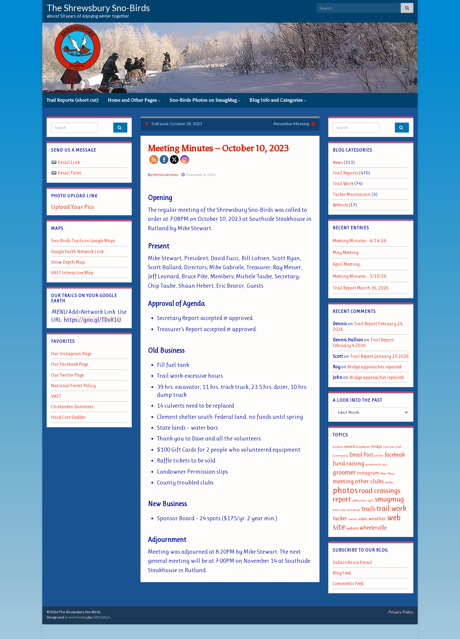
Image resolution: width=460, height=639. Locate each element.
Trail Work (343, 183)
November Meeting (291, 123)
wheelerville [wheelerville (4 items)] (373, 527)
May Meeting (345, 252)
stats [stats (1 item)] (336, 510)
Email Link (69, 162)
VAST (56, 396)
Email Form (69, 173)
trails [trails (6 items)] (368, 508)
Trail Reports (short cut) (73, 100)
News (174, 174)
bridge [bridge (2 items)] (376, 446)
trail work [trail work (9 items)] (391, 508)
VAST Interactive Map (72, 272)
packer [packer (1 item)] (389, 482)
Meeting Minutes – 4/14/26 (359, 240)
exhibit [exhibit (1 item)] (378, 455)
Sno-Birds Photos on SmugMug (205, 100)
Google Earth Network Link (77, 251)
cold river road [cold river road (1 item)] (392, 447)
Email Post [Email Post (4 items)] (361, 454)
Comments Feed (348, 583)
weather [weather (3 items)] (377, 518)
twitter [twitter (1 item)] (352, 519)
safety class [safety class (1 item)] (359, 500)
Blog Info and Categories (277, 100)
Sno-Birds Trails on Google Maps (83, 240)
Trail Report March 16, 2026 (361, 288)
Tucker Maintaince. (352, 194)
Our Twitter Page (67, 375)
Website (340, 205)
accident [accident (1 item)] (338, 447)
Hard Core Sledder (68, 417)
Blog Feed (342, 573)
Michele (159, 174)
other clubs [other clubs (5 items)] (369, 481)
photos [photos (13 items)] (345, 490)
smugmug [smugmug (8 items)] (389, 499)
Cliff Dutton (101, 617)
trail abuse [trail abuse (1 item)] (353, 510)
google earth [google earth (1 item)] (373, 464)
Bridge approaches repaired (374, 366)
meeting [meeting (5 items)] (343, 481)
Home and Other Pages (134, 100)
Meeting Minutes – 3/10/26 (359, 276)
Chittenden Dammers (72, 406)
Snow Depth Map (68, 262)
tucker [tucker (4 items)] (340, 518)
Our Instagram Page (71, 353)
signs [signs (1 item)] (370, 500)
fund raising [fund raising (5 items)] (348, 463)
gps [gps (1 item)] (385, 464)
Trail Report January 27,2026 (379, 356)
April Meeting (346, 264)
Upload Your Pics (72, 206)
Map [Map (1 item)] (383, 473)
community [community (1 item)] (340, 455)
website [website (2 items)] (352, 528)
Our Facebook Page (69, 364)
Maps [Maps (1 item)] (391, 473)
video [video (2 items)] (362, 518)
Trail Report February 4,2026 (363, 342)
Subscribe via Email (352, 562)
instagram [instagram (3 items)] (368, 473)
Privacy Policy (400, 611)
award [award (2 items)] (349, 446)
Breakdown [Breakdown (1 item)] (363, 447)
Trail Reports (345, 173)
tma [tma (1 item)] (342, 510)
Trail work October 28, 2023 (176, 123)
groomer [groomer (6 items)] (344, 472)
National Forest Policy (73, 385)
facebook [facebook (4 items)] (395, 454)
